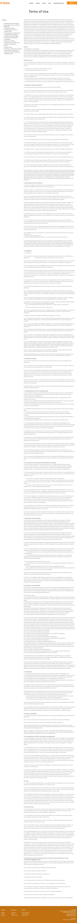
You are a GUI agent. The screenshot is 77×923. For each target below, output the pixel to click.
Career (2, 914)
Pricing (44, 3)
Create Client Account (58, 3)
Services (38, 3)
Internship (3, 915)
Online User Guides (14, 913)
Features (31, 3)
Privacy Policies (25, 914)
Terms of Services (25, 912)
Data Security (25, 915)
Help (50, 3)
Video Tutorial (14, 915)
